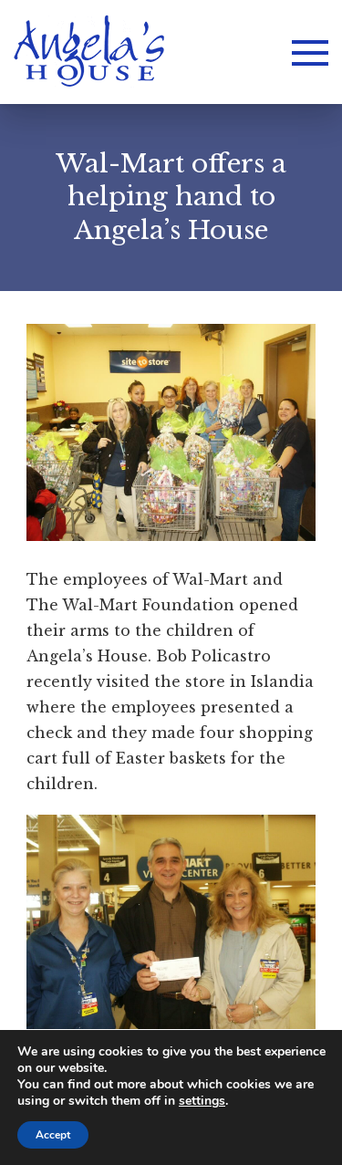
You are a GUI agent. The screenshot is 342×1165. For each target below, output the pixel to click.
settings (202, 1101)
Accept (53, 1135)
